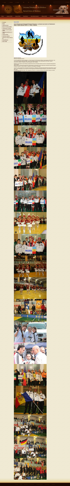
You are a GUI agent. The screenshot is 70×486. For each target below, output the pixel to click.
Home (5, 2)
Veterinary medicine (6, 36)
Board (3, 23)
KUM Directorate (5, 25)
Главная (16, 484)
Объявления (47, 484)
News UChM (4, 41)
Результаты (32, 484)
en (33, 2)
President (4, 22)
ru (28, 2)
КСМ (21, 484)
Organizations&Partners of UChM (7, 32)
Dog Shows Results (35, 16)
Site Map (11, 2)
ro (23, 2)
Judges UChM (9, 16)
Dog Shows (25, 16)
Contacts (17, 2)
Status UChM (44, 16)
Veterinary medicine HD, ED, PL (7, 38)
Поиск (68, 2)
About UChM (17, 16)
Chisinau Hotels (5, 34)
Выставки (26, 484)
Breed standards (59, 16)
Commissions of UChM (6, 28)
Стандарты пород (39, 484)
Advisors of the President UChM (7, 30)
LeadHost (53, 484)
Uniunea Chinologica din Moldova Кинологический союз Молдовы (23, 10)
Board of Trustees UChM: (7, 26)
